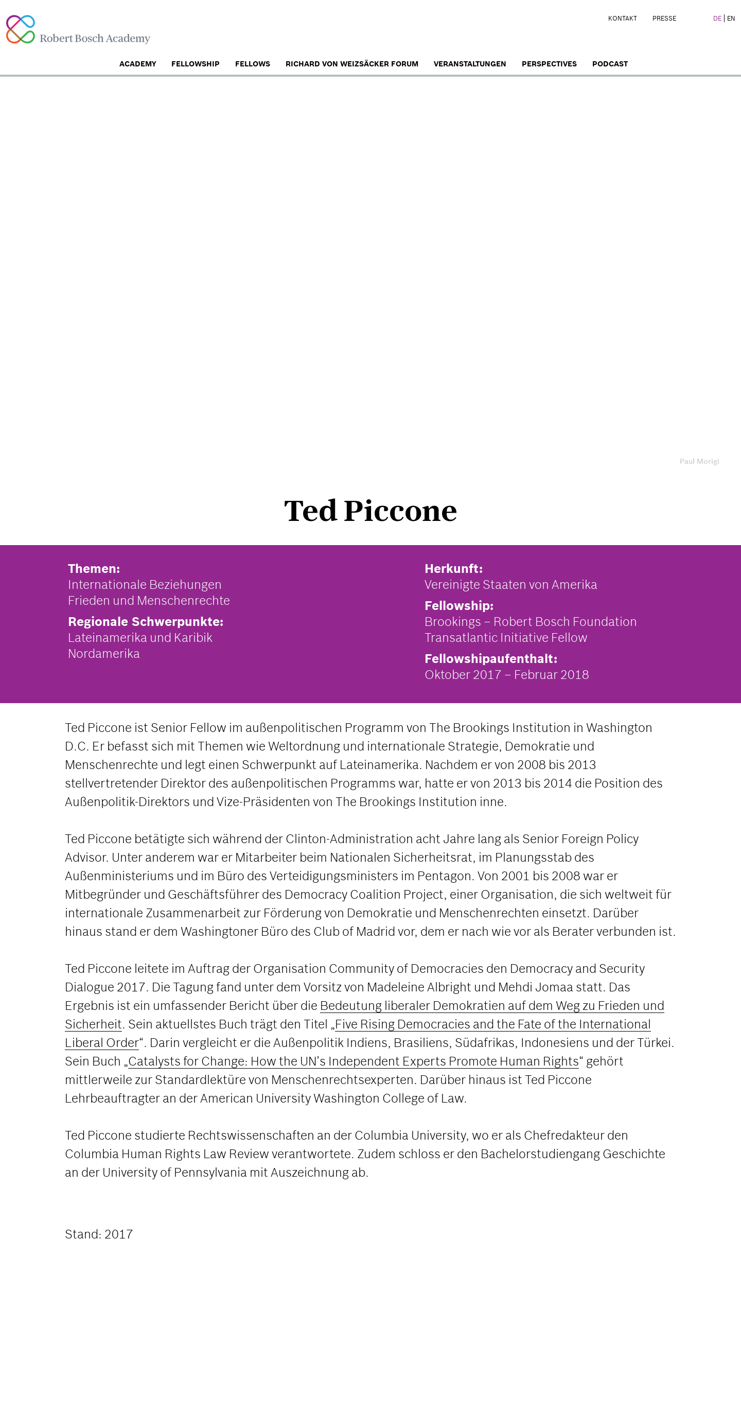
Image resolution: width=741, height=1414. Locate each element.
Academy (137, 63)
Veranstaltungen (470, 63)
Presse (664, 18)
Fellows (252, 63)
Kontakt (622, 18)
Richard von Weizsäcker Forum (352, 63)
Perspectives (549, 63)
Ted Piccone (370, 511)
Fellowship (195, 63)
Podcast (610, 63)
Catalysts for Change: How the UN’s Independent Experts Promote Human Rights (353, 1061)
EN (731, 18)
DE (717, 18)
